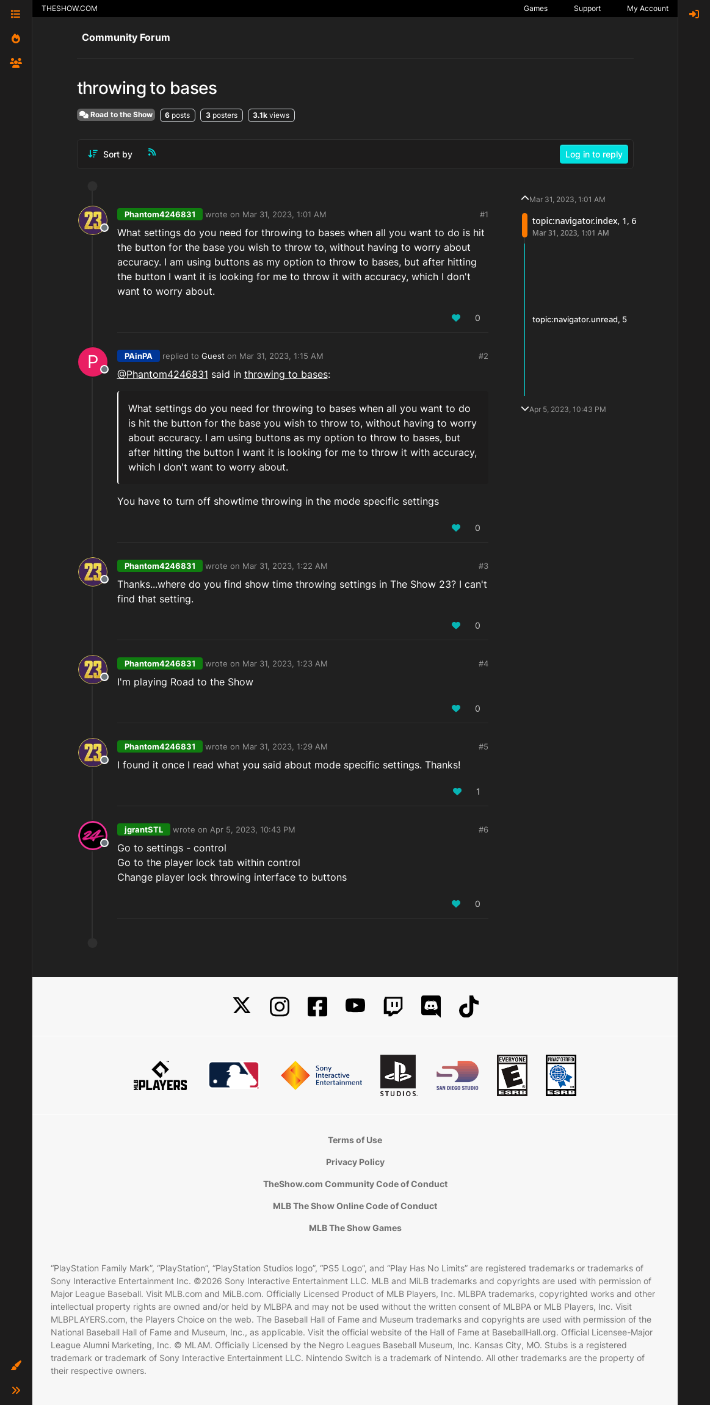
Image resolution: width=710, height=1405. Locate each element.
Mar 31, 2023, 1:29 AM (285, 746)
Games (536, 8)
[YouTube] (355, 1006)
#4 (483, 663)
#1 (484, 214)
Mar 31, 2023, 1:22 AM (285, 566)
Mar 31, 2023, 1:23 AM (285, 663)
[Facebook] (317, 1006)
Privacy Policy (355, 1162)
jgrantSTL (144, 829)
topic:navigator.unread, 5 (579, 319)
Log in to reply (594, 154)
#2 (483, 356)
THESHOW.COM (70, 8)
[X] (242, 1006)
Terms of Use (355, 1140)
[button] (16, 1366)
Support (587, 8)
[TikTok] (469, 1006)
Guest (213, 356)
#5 (483, 746)
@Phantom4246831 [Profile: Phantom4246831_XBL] (162, 374)
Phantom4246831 (160, 214)
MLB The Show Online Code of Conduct (355, 1206)
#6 (483, 829)
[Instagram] (279, 1006)
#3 (483, 566)
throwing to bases (286, 374)
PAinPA (139, 356)
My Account (647, 8)
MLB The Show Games (355, 1228)
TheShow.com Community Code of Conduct (355, 1184)
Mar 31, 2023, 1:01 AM (284, 214)
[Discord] (431, 1006)
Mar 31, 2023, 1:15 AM (281, 356)
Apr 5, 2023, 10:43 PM (252, 829)
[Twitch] (393, 1006)
